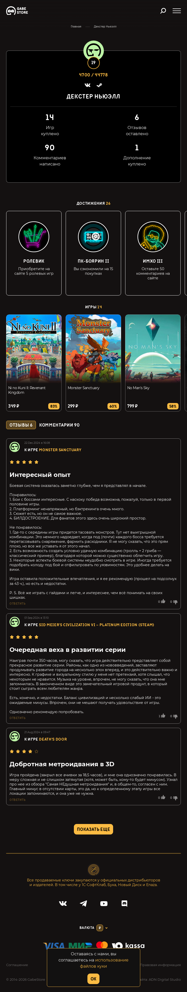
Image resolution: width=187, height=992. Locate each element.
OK (93, 979)
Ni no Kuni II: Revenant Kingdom (26, 390)
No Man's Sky (138, 388)
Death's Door (53, 739)
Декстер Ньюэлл (105, 26)
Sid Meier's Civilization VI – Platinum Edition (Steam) (96, 625)
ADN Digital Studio (165, 979)
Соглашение (17, 965)
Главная (76, 26)
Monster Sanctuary (83, 388)
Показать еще (93, 829)
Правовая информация (160, 965)
